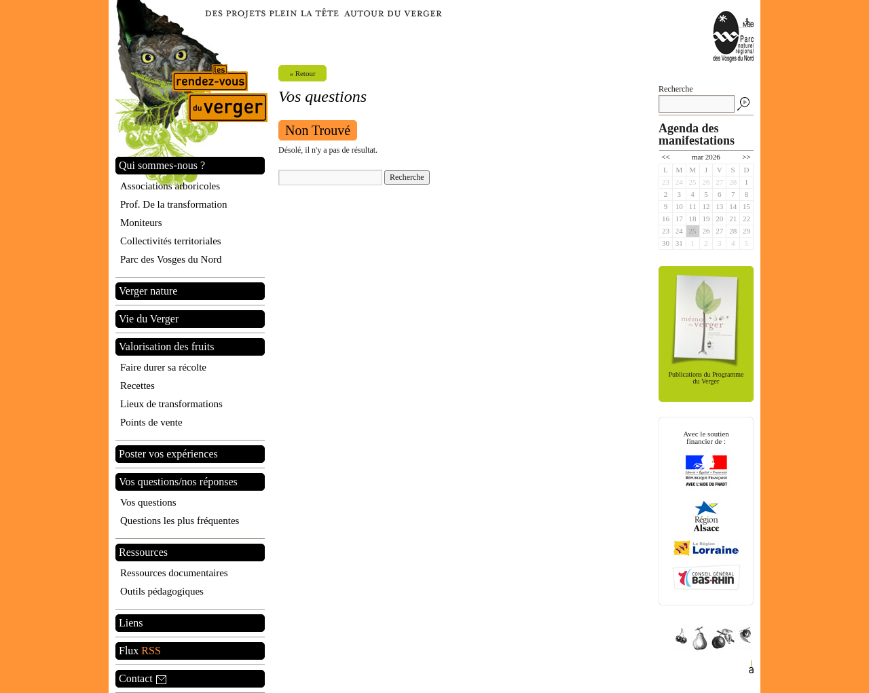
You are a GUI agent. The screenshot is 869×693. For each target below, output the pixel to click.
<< (665, 157)
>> (746, 157)
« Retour (302, 73)
